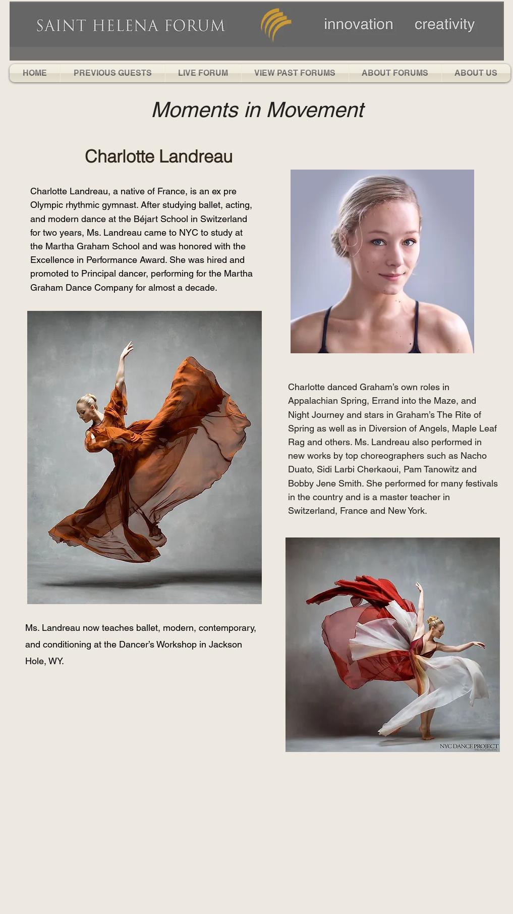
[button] (113, 73)
